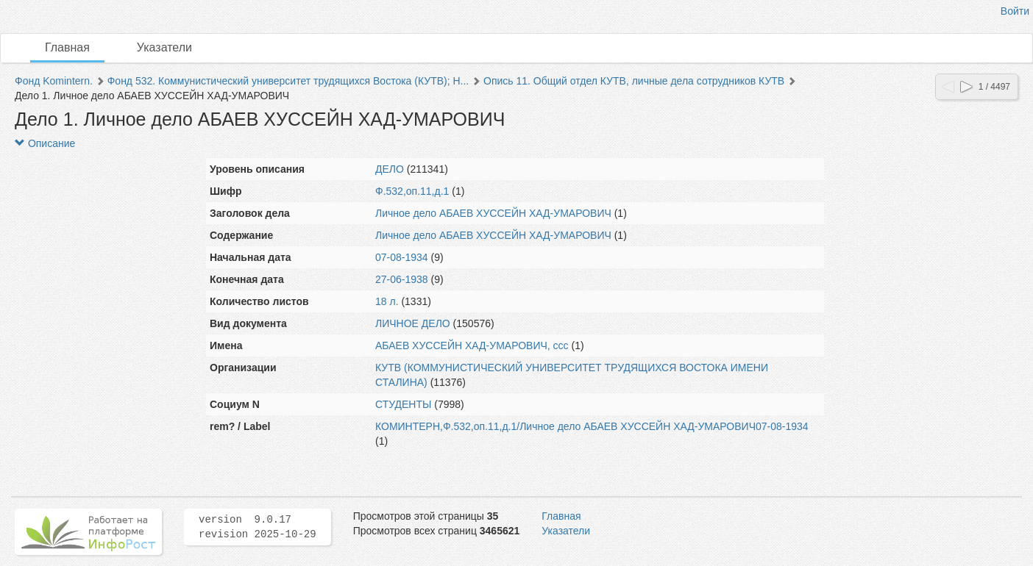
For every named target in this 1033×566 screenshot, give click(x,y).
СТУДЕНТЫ (403, 404)
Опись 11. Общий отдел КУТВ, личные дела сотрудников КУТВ (633, 81)
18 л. (387, 301)
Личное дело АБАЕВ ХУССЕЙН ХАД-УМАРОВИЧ (493, 213)
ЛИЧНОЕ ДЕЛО (412, 323)
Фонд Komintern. (54, 81)
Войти (1015, 11)
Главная (67, 47)
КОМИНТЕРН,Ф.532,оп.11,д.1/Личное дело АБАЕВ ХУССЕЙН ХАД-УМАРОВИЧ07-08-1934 (592, 426)
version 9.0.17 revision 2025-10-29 (257, 527)
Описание (45, 143)
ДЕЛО (389, 169)
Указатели (164, 47)
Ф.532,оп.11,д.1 (412, 191)
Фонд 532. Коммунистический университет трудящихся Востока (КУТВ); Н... (288, 81)
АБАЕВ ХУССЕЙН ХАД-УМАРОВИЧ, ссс (472, 345)
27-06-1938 (401, 279)
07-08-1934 (401, 257)
